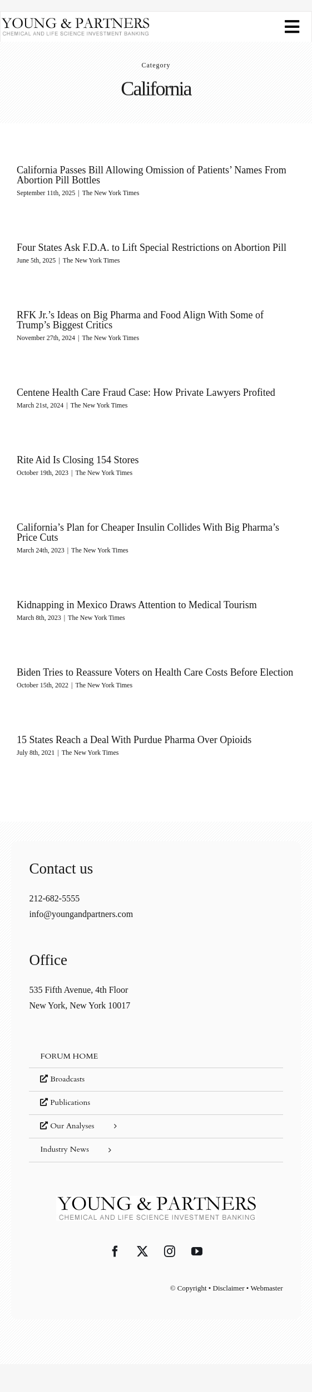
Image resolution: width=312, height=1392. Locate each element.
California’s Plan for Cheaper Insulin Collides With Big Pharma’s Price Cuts (148, 532)
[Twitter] (142, 1251)
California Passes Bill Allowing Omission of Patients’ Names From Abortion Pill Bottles (151, 175)
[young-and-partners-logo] (75, 21)
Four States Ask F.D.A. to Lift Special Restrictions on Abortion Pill (151, 247)
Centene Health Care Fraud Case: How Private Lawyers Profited (146, 392)
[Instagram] (169, 1251)
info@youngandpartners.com (81, 914)
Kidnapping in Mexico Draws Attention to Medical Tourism (137, 604)
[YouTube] (196, 1251)
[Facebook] (115, 1251)
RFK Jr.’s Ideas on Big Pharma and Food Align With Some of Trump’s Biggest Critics (140, 320)
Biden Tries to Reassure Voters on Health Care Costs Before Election (155, 672)
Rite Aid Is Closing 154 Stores (78, 459)
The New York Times (111, 193)
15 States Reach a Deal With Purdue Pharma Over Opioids (134, 739)
